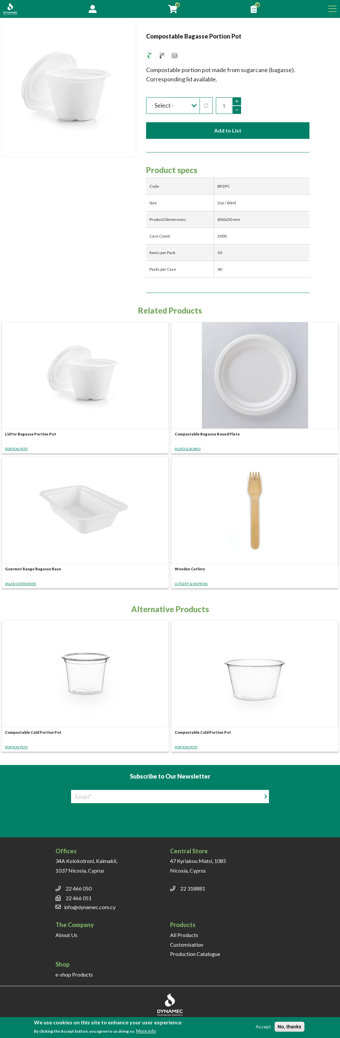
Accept (263, 1026)
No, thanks (289, 1026)
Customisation (186, 944)
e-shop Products (74, 974)
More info (146, 1031)
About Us (66, 935)
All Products (184, 935)
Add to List (227, 130)
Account (93, 9)
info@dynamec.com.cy (90, 907)
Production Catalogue (195, 954)
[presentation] (170, 816)
